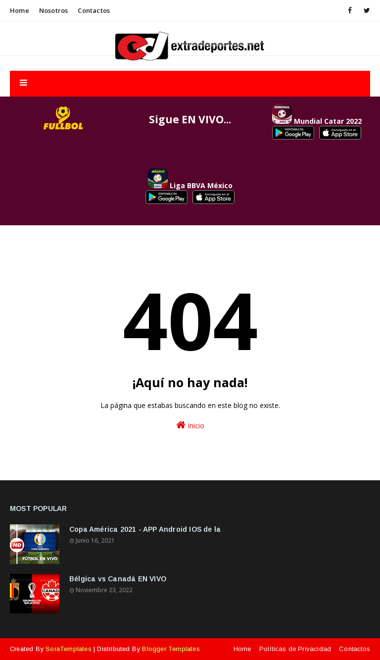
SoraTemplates (69, 649)
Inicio (190, 425)
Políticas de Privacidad (295, 649)
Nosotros (53, 10)
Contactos (94, 10)
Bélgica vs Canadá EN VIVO (117, 579)
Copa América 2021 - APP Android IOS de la (145, 529)
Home (19, 10)
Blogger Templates (170, 649)
